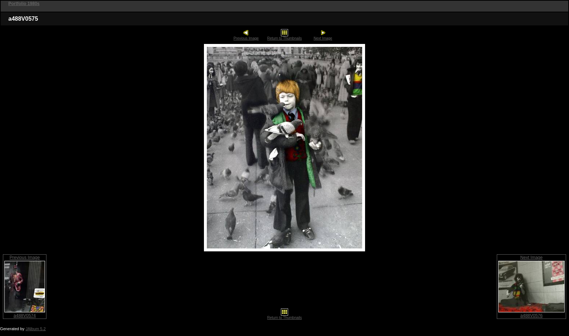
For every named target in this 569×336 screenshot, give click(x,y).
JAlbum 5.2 (35, 329)
